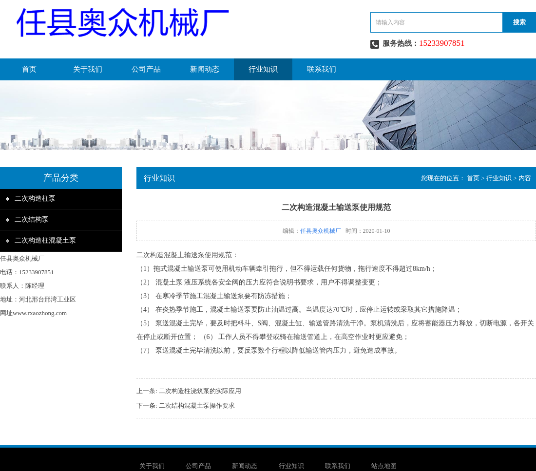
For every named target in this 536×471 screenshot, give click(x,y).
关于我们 (87, 69)
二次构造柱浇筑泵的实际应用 (200, 391)
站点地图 (384, 466)
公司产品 (146, 69)
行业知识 (263, 69)
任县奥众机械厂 (320, 230)
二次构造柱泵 (35, 198)
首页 (29, 69)
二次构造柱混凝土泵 (45, 240)
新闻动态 (204, 69)
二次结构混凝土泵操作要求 (197, 405)
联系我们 (321, 69)
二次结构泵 (32, 219)
